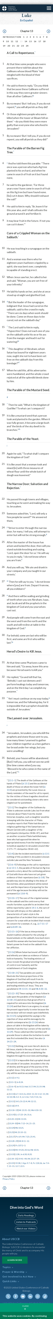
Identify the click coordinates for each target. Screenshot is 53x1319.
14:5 (17, 1097)
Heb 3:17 (28, 1082)
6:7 (16, 1089)
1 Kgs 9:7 (25, 1158)
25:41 (32, 1132)
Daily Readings (26, 1211)
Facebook (15, 1292)
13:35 (11, 1158)
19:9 (17, 1101)
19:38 (17, 1158)
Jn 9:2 (16, 1073)
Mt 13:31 (23, 984)
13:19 (11, 1110)
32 (45, 984)
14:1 (34, 903)
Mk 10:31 (35, 1145)
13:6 (11, 860)
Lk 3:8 (41, 873)
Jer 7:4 (46, 1158)
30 (17, 989)
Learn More (14, 1255)
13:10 (11, 893)
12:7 (17, 1161)
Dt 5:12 (38, 1089)
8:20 (30, 1150)
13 (10, 1161)
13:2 (11, 1073)
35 (16, 1154)
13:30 (11, 1145)
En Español (26, 16)
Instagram (37, 1292)
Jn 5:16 (25, 1092)
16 (35, 37)
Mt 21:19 (37, 1082)
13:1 (11, 776)
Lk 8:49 (14, 922)
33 (30, 984)
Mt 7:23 (25, 1132)
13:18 (11, 968)
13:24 (11, 1119)
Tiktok (44, 1292)
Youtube (22, 1292)
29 (17, 1136)
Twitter (8, 1292)
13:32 (11, 1041)
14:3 (21, 1089)
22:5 (22, 1161)
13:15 (11, 927)
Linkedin (30, 1292)
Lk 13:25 (11, 1011)
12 (16, 37)
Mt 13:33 (22, 1114)
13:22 (11, 989)
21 (13, 41)
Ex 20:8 (27, 1089)
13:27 (12, 1132)
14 (26, 37)
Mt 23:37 (32, 1154)
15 (30, 37)
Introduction (12, 32)
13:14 (11, 1089)
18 (44, 37)
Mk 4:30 (39, 984)
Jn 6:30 (23, 1150)
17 (39, 37)
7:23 (31, 1092)
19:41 (20, 1154)
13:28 (11, 1136)
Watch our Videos (26, 1224)
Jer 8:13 (19, 1082)
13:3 (11, 1077)
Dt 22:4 (23, 1097)
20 (8, 41)
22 (18, 41)
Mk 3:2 (16, 1092)
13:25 (11, 1128)
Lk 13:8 (21, 889)
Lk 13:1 (25, 779)
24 (27, 41)
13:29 (11, 1141)
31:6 (29, 1110)
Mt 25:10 (19, 1128)
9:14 (36, 1092)
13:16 (11, 947)
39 (38, 1154)
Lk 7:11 (40, 919)
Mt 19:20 (19, 1145)
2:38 (17, 1150)
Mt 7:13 (21, 1119)
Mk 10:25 (19, 1123)
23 (22, 41)
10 (7, 37)
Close (25, 1301)
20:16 (27, 1145)
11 (12, 37)
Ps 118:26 (37, 1158)
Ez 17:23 (19, 1110)
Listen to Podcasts (26, 1217)
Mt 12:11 (32, 1097)
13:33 (11, 1056)
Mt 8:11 (22, 1136)
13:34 (11, 1154)
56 (20, 922)
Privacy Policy (9, 1174)
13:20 (11, 1114)
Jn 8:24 (20, 1077)
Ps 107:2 (19, 1141)
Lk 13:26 (33, 1018)
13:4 (11, 849)
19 (4, 41)
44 (25, 1154)
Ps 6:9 (18, 1132)
